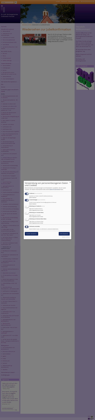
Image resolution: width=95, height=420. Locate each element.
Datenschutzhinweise (55, 189)
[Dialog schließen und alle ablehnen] (70, 182)
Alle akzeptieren (64, 233)
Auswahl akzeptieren (31, 233)
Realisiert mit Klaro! (66, 237)
